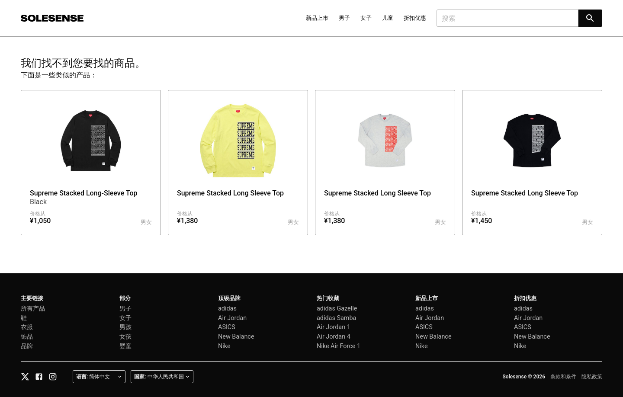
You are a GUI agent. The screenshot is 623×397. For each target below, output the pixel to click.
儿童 (387, 18)
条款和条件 (563, 377)
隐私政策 (591, 377)
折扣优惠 (415, 18)
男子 (344, 18)
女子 (366, 18)
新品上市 (317, 18)
